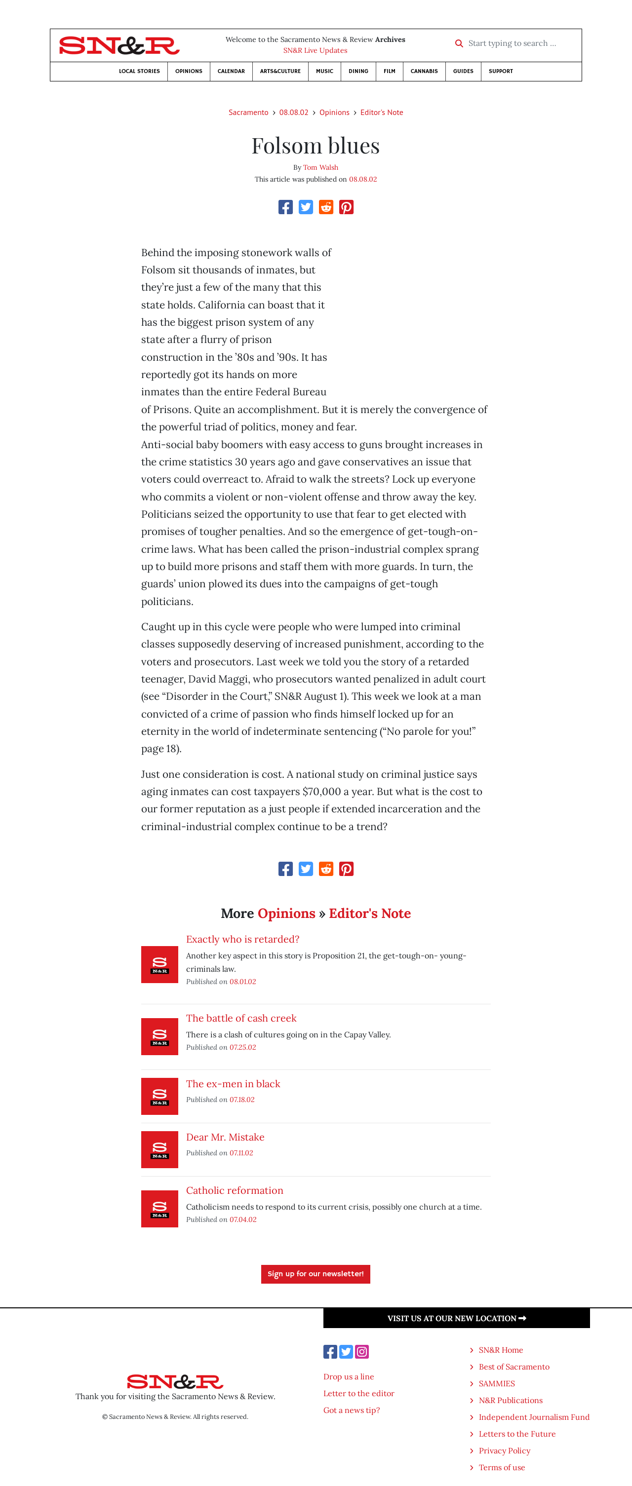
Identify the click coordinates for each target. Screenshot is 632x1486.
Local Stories (139, 71)
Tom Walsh (320, 167)
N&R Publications (511, 1400)
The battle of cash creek (241, 1018)
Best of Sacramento (514, 1367)
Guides (463, 71)
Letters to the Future (517, 1434)
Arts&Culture (280, 71)
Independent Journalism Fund (534, 1417)
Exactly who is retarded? (242, 939)
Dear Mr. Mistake (225, 1137)
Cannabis (424, 71)
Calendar (231, 71)
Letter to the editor (359, 1393)
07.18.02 (242, 1099)
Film (389, 71)
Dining (358, 71)
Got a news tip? (351, 1410)
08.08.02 (294, 112)
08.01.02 (243, 981)
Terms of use (502, 1467)
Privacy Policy (504, 1450)
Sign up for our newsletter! (316, 1274)
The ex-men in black (233, 1083)
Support (501, 71)
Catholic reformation (234, 1190)
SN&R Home (501, 1350)
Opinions (188, 71)
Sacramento (249, 112)
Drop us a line (348, 1376)
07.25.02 (243, 1047)
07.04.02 (243, 1219)
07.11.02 (241, 1152)
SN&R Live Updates (315, 50)
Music (324, 71)
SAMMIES (497, 1383)
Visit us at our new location (457, 1318)
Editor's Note (381, 112)
